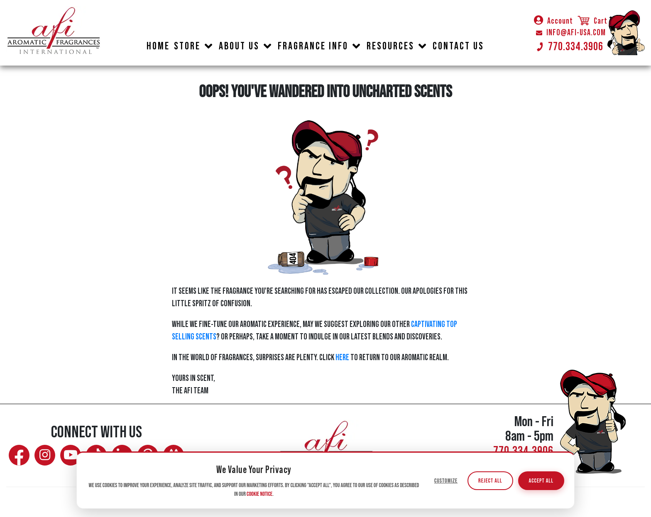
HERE (342, 358)
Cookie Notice (259, 494)
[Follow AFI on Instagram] (44, 455)
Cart (592, 21)
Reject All (490, 481)
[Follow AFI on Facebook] (19, 455)
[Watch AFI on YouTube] (70, 455)
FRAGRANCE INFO (313, 46)
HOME (158, 46)
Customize (446, 481)
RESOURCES (390, 46)
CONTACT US (458, 46)
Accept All (541, 481)
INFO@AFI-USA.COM (571, 33)
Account (553, 21)
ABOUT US (239, 46)
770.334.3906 (569, 46)
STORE (187, 46)
